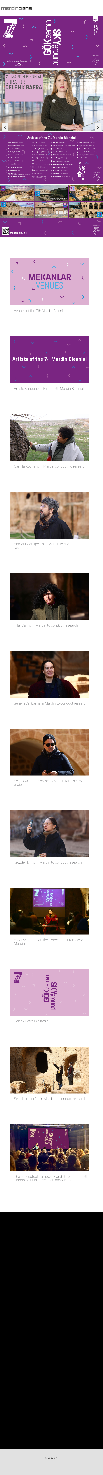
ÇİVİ (56, 1458)
